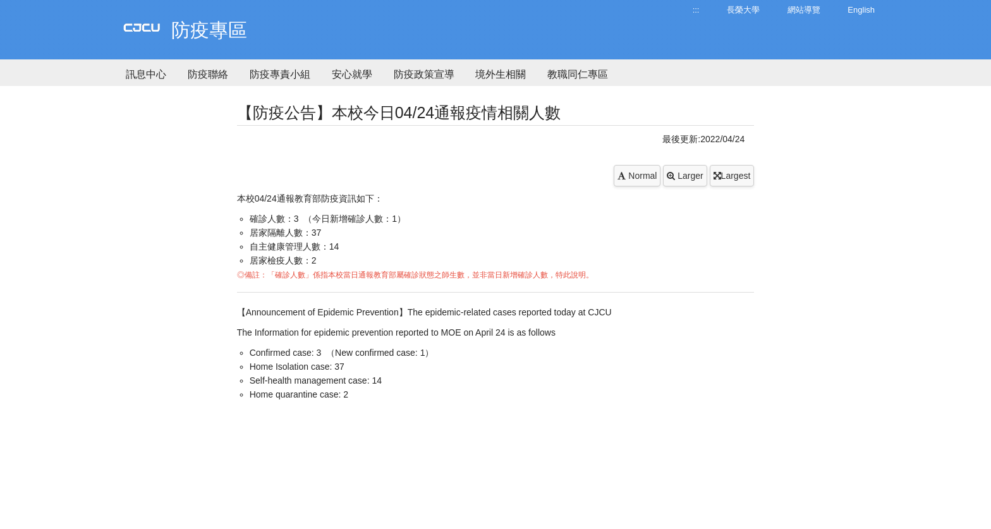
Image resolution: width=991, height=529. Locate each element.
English (861, 10)
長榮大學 (743, 10)
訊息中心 (146, 74)
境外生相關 (500, 74)
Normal (637, 176)
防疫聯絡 (208, 74)
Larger (685, 176)
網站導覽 (803, 10)
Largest (732, 176)
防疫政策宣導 (424, 74)
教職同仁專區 (577, 74)
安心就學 (352, 74)
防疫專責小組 (280, 74)
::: (696, 10)
